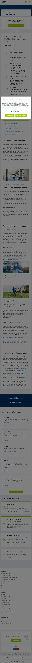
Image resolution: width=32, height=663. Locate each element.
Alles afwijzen (10, 115)
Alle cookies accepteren (21, 115)
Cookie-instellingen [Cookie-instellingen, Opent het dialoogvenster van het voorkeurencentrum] (15, 111)
